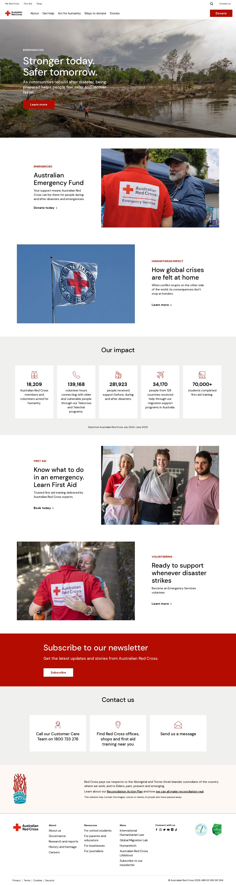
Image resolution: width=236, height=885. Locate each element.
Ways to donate (95, 13)
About (34, 13)
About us (55, 830)
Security (49, 880)
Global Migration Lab (134, 840)
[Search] (211, 3)
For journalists (93, 851)
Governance (57, 836)
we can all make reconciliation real (179, 791)
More (123, 825)
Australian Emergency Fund (59, 179)
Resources (90, 825)
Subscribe (58, 672)
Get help (48, 13)
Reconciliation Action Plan (125, 791)
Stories (115, 13)
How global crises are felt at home (178, 274)
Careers (54, 852)
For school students (98, 830)
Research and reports (63, 841)
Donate (221, 13)
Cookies (37, 880)
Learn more (38, 104)
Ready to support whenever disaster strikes (179, 573)
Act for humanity (69, 13)
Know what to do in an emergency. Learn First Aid (59, 477)
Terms (27, 880)
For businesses (94, 846)
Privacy (17, 880)
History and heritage (63, 847)
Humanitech (128, 846)
